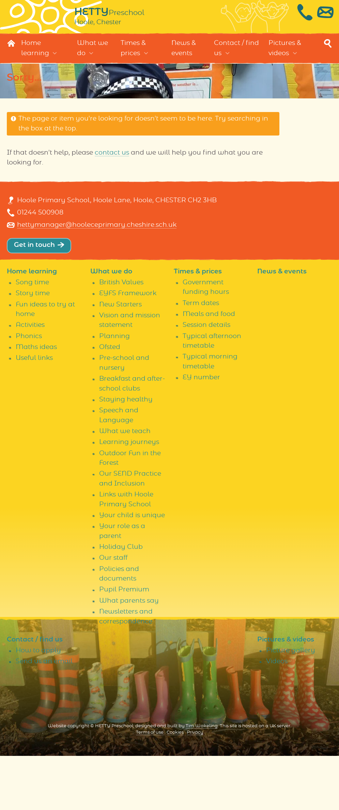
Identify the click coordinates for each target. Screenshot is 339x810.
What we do (92, 53)
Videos (277, 716)
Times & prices (133, 53)
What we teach (125, 485)
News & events (183, 53)
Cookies (175, 787)
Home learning (35, 53)
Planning (114, 390)
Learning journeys (129, 496)
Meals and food (209, 368)
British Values (121, 336)
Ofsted (109, 401)
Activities (30, 379)
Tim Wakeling (202, 780)
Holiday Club (121, 601)
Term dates (201, 357)
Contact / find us (236, 53)
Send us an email (44, 716)
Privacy (195, 787)
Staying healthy (126, 453)
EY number (201, 432)
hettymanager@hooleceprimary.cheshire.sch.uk (96, 279)
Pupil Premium (124, 644)
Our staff (113, 612)
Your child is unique (132, 569)
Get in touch (34, 299)
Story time (33, 348)
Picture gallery (290, 704)
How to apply (38, 704)
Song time (32, 336)
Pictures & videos (284, 53)
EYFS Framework (127, 348)
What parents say (129, 655)
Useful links (34, 412)
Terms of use (150, 787)
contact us (112, 158)
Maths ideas (36, 401)
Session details (206, 379)
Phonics (29, 390)
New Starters (120, 358)
